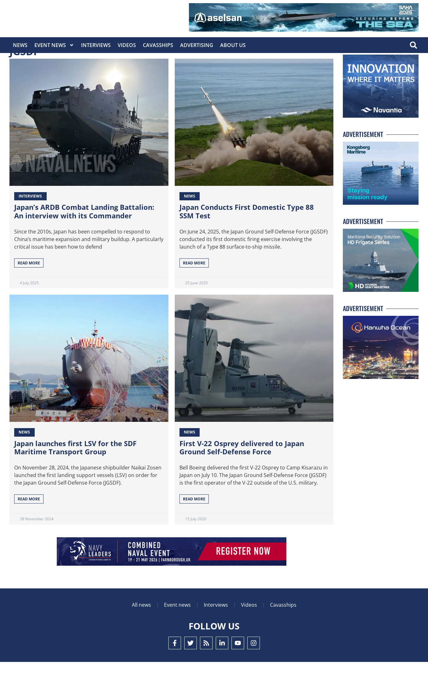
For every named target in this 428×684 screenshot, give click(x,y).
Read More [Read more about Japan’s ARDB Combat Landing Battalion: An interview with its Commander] (29, 285)
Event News (54, 45)
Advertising (196, 45)
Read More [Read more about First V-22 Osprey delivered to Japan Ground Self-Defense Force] (194, 521)
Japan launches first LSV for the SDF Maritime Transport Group (75, 469)
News (20, 45)
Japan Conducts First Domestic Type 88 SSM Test (246, 233)
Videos (127, 45)
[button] (413, 45)
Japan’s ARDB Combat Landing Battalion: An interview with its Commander (84, 233)
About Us (233, 45)
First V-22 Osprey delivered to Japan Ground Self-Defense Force (241, 469)
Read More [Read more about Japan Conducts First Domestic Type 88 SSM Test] (194, 285)
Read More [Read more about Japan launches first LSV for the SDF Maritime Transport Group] (29, 521)
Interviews (96, 45)
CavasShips (158, 45)
